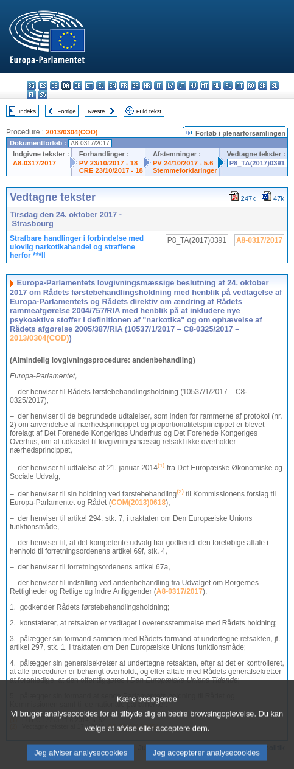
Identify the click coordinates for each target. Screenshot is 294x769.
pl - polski (228, 85)
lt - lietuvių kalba (181, 85)
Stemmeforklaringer (185, 170)
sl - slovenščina (274, 85)
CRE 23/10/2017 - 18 (111, 170)
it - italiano (158, 85)
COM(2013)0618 (138, 502)
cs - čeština (54, 85)
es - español (42, 85)
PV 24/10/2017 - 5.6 (183, 163)
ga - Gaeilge (135, 85)
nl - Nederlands (216, 85)
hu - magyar (193, 85)
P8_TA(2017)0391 (257, 163)
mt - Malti (204, 85)
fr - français (123, 85)
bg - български (31, 85)
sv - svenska (42, 94)
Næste (96, 111)
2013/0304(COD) (71, 132)
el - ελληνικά (100, 85)
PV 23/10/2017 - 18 (108, 163)
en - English (112, 85)
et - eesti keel (89, 85)
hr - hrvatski (147, 85)
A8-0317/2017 (34, 163)
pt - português (239, 85)
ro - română (251, 85)
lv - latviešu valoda (170, 85)
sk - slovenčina (262, 85)
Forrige (66, 111)
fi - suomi (31, 94)
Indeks (27, 111)
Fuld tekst (149, 111)
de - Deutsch (77, 85)
